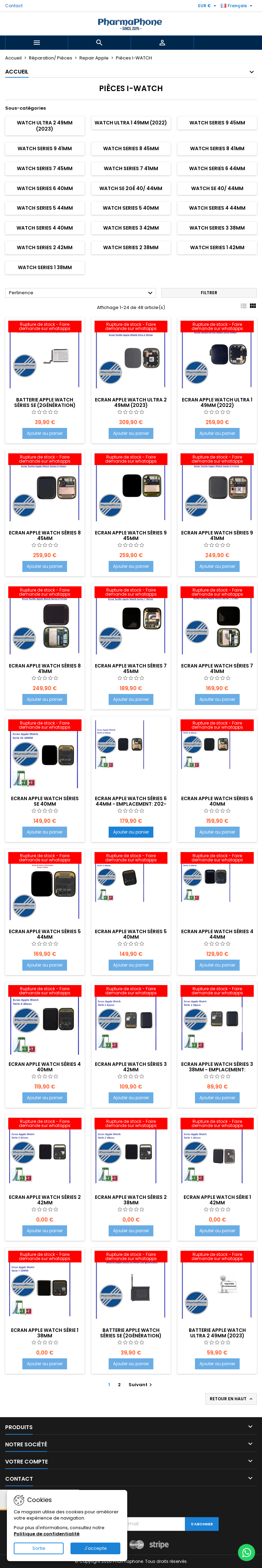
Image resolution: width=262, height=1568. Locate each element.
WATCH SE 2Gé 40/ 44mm (130, 188)
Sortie (38, 1548)
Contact (14, 6)
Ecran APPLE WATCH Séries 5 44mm (45, 934)
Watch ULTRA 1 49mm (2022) (131, 122)
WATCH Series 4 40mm (45, 227)
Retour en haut (232, 1399)
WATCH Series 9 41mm (45, 148)
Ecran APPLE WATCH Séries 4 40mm (45, 1067)
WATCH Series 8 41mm (217, 148)
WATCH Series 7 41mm (131, 168)
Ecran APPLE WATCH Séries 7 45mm (131, 668)
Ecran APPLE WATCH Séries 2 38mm (131, 1200)
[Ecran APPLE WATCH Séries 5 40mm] (131, 858)
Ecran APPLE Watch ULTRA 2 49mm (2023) (131, 402)
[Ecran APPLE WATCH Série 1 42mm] (217, 1124)
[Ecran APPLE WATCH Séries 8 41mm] (44, 592)
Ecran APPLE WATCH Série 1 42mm (217, 1200)
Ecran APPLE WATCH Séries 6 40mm (217, 801)
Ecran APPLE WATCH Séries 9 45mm (131, 535)
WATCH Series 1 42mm (217, 247)
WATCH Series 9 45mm (217, 122)
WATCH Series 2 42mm (45, 247)
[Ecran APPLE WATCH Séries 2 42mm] (44, 1124)
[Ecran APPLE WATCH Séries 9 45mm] (131, 459)
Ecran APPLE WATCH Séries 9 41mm (217, 535)
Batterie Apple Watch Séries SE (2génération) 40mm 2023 (45, 405)
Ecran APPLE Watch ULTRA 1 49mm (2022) (217, 402)
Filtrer (209, 293)
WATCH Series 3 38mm (217, 227)
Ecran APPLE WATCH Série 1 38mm (44, 1333)
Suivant (141, 1384)
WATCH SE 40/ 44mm (217, 188)
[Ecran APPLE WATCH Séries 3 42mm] (131, 991)
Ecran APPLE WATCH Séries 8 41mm (45, 668)
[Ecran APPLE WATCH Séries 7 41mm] (217, 592)
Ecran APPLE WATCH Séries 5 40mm (131, 934)
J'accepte (95, 1548)
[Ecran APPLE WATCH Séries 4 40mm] (44, 991)
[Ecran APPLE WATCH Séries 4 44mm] (217, 858)
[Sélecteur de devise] (208, 6)
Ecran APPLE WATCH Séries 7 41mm (217, 668)
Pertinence (81, 293)
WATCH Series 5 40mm (131, 208)
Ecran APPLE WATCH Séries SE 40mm (45, 801)
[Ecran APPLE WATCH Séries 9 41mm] (217, 459)
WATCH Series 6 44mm (217, 168)
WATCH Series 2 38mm (131, 247)
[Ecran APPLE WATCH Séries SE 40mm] (44, 725)
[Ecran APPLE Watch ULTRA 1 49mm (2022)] (217, 327)
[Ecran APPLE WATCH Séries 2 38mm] (131, 1124)
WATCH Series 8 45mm (131, 148)
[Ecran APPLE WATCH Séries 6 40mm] (217, 725)
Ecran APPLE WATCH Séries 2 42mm (45, 1200)
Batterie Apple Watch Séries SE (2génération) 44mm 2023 (131, 1336)
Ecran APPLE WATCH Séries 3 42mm (131, 1067)
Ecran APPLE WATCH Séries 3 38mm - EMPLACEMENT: (217, 1067)
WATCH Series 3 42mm (131, 227)
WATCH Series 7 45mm (45, 168)
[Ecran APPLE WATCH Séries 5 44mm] (44, 858)
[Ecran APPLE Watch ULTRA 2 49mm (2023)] (131, 327)
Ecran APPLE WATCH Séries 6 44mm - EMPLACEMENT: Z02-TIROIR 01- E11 (131, 804)
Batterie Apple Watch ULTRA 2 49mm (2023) (217, 1333)
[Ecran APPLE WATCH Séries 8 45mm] (44, 459)
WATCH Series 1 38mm (45, 267)
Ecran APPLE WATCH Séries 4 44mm (217, 934)
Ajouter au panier (45, 433)
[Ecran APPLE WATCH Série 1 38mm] (44, 1257)
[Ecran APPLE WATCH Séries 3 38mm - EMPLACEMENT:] (217, 991)
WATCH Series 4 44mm (217, 208)
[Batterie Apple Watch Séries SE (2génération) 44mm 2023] (131, 1257)
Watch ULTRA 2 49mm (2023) (45, 125)
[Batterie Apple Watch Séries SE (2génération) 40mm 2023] (44, 327)
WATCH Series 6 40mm (45, 188)
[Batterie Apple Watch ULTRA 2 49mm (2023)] (217, 1257)
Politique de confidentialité (46, 1534)
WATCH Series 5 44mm (45, 208)
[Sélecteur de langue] (237, 6)
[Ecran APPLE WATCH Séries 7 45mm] (131, 592)
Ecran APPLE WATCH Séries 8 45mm (45, 535)
